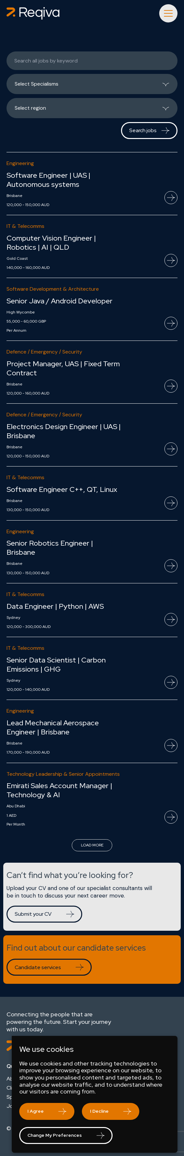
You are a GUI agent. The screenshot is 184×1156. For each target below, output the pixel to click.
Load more (92, 845)
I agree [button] (35, 1111)
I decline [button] (99, 1111)
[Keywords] (92, 60)
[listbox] (92, 84)
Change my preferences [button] (54, 1135)
